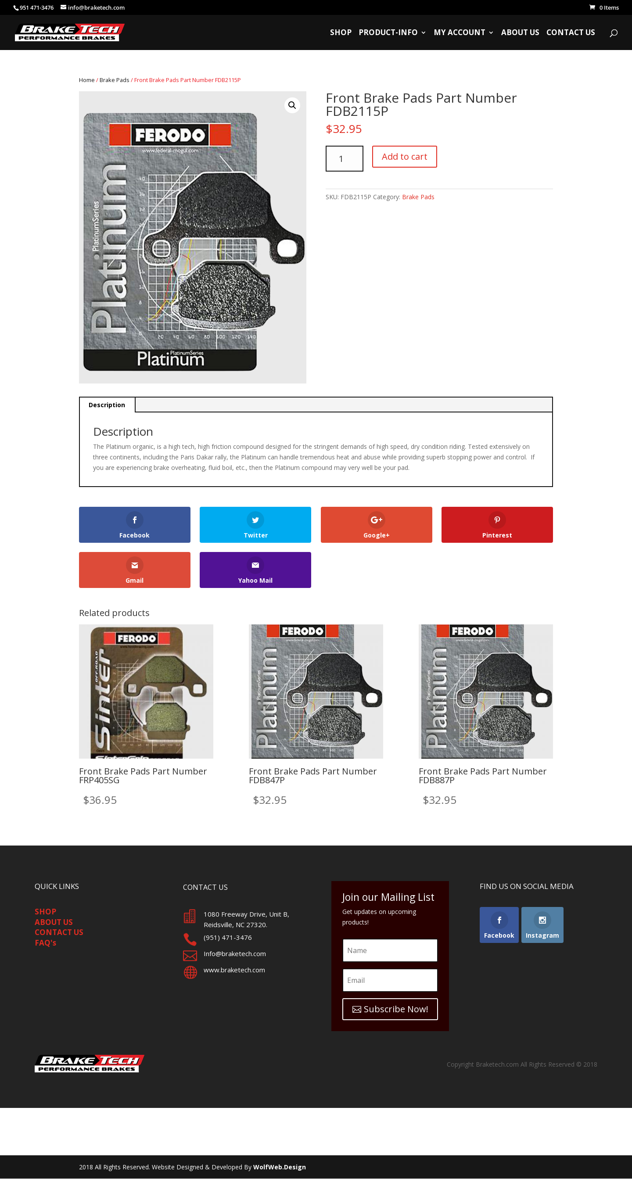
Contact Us (570, 33)
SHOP (45, 912)
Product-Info (388, 33)
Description (107, 405)
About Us (520, 33)
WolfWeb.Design (279, 1167)
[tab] (107, 405)
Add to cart (404, 156)
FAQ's (45, 943)
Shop (341, 33)
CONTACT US (59, 932)
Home (87, 80)
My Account (459, 33)
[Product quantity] (344, 159)
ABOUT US (54, 922)
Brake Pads (114, 80)
